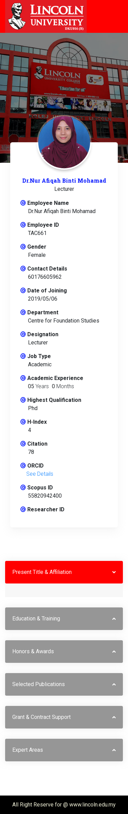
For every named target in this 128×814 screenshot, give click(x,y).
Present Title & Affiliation (42, 572)
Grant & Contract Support (41, 717)
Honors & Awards (33, 651)
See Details (39, 474)
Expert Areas (27, 750)
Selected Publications (38, 684)
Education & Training (36, 618)
